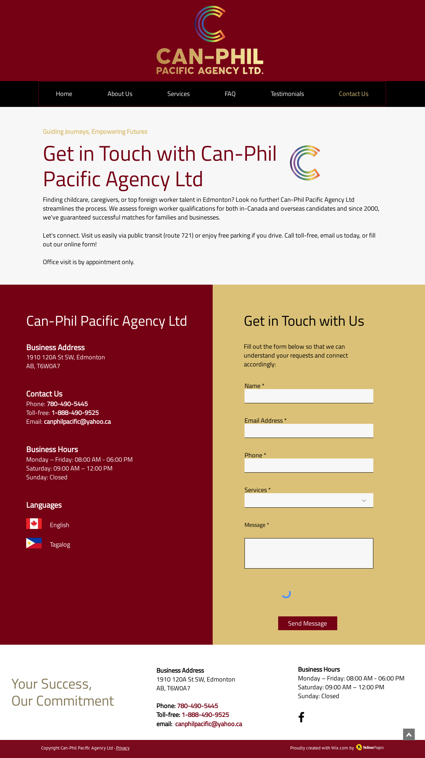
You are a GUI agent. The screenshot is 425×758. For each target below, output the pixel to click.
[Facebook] (301, 717)
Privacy (123, 748)
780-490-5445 (197, 706)
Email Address (264, 420)
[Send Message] (307, 623)
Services (256, 490)
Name (252, 386)
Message (255, 525)
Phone (253, 455)
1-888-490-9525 (205, 714)
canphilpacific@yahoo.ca (77, 421)
